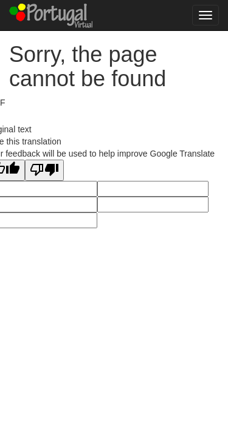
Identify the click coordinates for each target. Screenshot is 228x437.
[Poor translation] (44, 170)
